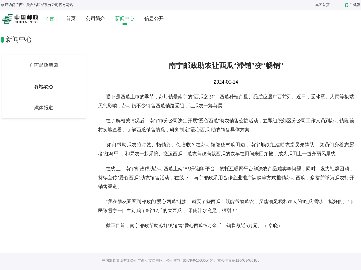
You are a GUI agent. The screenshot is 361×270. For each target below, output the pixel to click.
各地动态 (43, 86)
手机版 (352, 5)
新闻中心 (124, 18)
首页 (71, 18)
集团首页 (322, 5)
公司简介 (95, 18)
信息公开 (154, 18)
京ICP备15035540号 (199, 260)
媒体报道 (43, 107)
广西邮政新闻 (43, 65)
